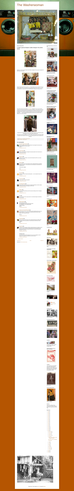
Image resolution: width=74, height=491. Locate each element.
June (49, 443)
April (49, 445)
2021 (48, 417)
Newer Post (18, 240)
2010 (48, 430)
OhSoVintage (21, 218)
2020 (48, 418)
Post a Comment (20, 238)
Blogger (44, 486)
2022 (48, 416)
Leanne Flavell (21, 150)
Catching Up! (50, 440)
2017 (48, 422)
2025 (48, 412)
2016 (48, 423)
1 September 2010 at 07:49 (23, 215)
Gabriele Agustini (21, 201)
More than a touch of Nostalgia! (52, 439)
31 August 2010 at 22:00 (22, 198)
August (49, 436)
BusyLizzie (20, 156)
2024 (48, 413)
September (50, 435)
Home (30, 240)
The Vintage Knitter (22, 183)
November (49, 432)
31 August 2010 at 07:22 (22, 159)
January (49, 449)
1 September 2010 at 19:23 (23, 223)
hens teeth (20, 172)
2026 (48, 411)
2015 (48, 424)
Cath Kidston (30, 108)
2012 (48, 428)
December (49, 431)
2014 (48, 425)
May (49, 444)
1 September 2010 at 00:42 (23, 207)
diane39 (38, 486)
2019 (48, 419)
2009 (48, 450)
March (49, 446)
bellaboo (20, 189)
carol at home (21, 178)
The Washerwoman (30, 5)
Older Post (41, 240)
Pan (19, 195)
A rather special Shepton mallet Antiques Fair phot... (52, 437)
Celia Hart (20, 162)
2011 (48, 429)
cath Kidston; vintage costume (23, 139)
